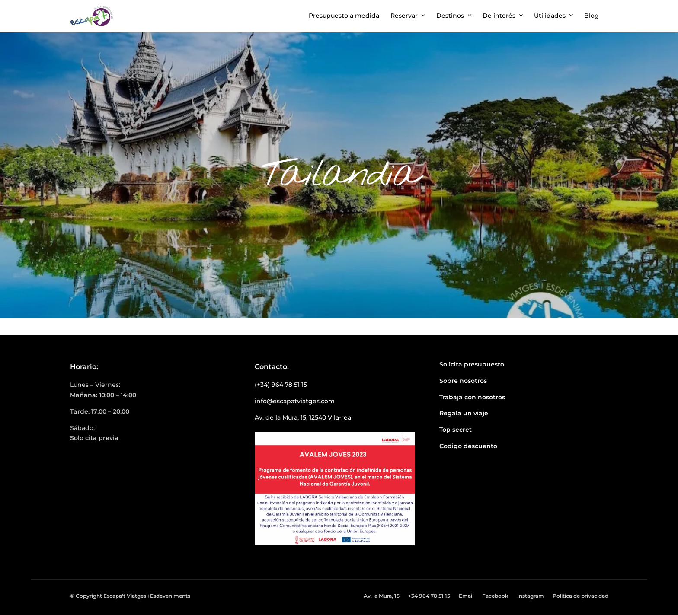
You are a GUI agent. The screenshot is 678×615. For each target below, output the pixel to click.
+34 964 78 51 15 (429, 596)
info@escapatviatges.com (295, 401)
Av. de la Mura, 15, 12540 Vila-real (304, 417)
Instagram (530, 596)
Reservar (404, 15)
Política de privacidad (580, 596)
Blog (591, 15)
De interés (499, 15)
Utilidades (550, 15)
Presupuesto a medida (344, 15)
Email (466, 596)
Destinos (450, 15)
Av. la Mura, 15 (382, 596)
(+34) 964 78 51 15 (281, 385)
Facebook (495, 596)
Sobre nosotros (463, 381)
